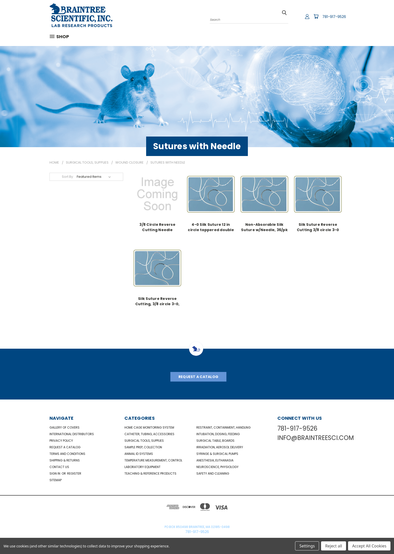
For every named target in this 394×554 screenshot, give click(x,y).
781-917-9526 (334, 16)
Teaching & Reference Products (150, 473)
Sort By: (68, 176)
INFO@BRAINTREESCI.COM (315, 438)
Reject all (333, 546)
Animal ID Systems (138, 454)
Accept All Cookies (369, 546)
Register (74, 473)
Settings (307, 546)
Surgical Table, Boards (215, 440)
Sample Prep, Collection (143, 447)
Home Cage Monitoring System (149, 427)
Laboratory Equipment (142, 467)
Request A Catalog (198, 376)
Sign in (55, 473)
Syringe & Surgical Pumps (217, 454)
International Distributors (71, 434)
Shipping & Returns (64, 460)
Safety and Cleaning (212, 473)
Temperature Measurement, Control (153, 460)
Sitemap (55, 480)
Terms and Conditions (67, 454)
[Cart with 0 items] (316, 16)
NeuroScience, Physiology (217, 467)
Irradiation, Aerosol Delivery (219, 447)
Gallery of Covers (64, 427)
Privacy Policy (61, 440)
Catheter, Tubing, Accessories (149, 434)
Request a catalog (65, 447)
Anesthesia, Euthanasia (214, 460)
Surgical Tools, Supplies (144, 440)
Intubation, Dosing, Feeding (218, 434)
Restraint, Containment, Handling (223, 427)
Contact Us (59, 467)
